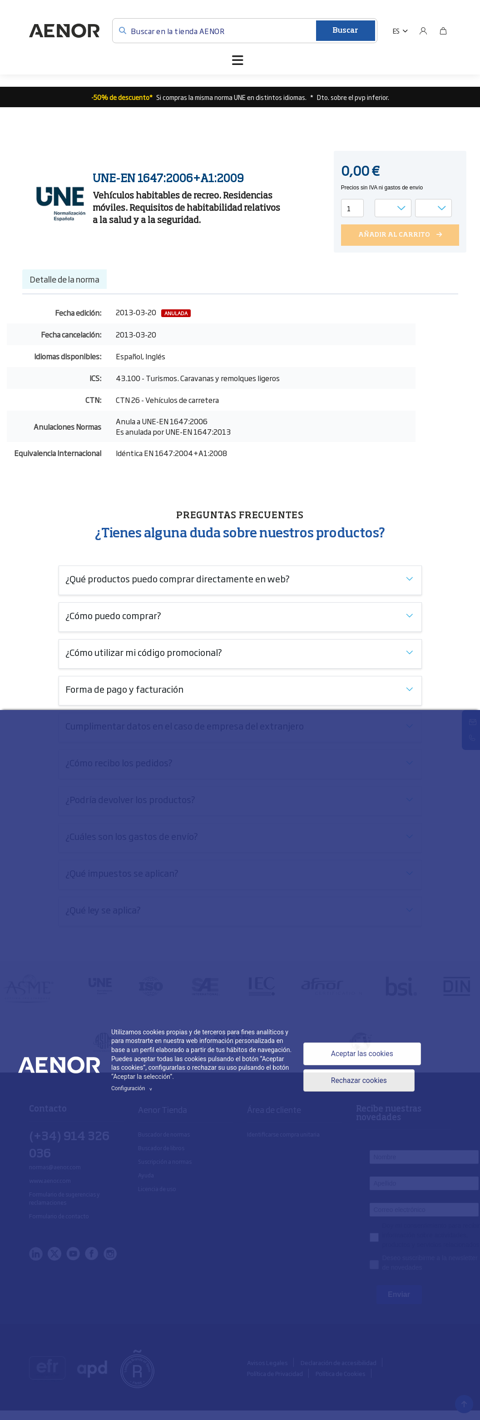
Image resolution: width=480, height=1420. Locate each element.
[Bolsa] (443, 31)
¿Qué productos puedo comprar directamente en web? (177, 578)
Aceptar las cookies (362, 1053)
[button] (400, 30)
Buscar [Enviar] (345, 31)
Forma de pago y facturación (124, 689)
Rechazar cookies (358, 1081)
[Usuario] (423, 31)
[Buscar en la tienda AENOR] (244, 30)
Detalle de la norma (64, 279)
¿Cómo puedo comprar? (113, 615)
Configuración (133, 1088)
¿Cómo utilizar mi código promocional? (143, 652)
